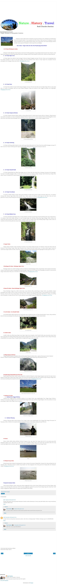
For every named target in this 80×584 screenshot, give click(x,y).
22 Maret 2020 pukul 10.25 (19, 508)
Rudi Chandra (9, 508)
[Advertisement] (28, 10)
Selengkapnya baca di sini (25, 61)
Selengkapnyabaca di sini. (33, 271)
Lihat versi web (28, 555)
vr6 (4, 517)
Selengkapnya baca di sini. (42, 197)
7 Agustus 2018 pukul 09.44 (10, 499)
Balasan (6, 506)
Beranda (28, 553)
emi (4, 499)
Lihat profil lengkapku (4, 580)
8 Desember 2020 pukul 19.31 (10, 517)
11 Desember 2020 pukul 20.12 (20, 525)
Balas (4, 504)
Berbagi (3, 493)
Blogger (31, 582)
